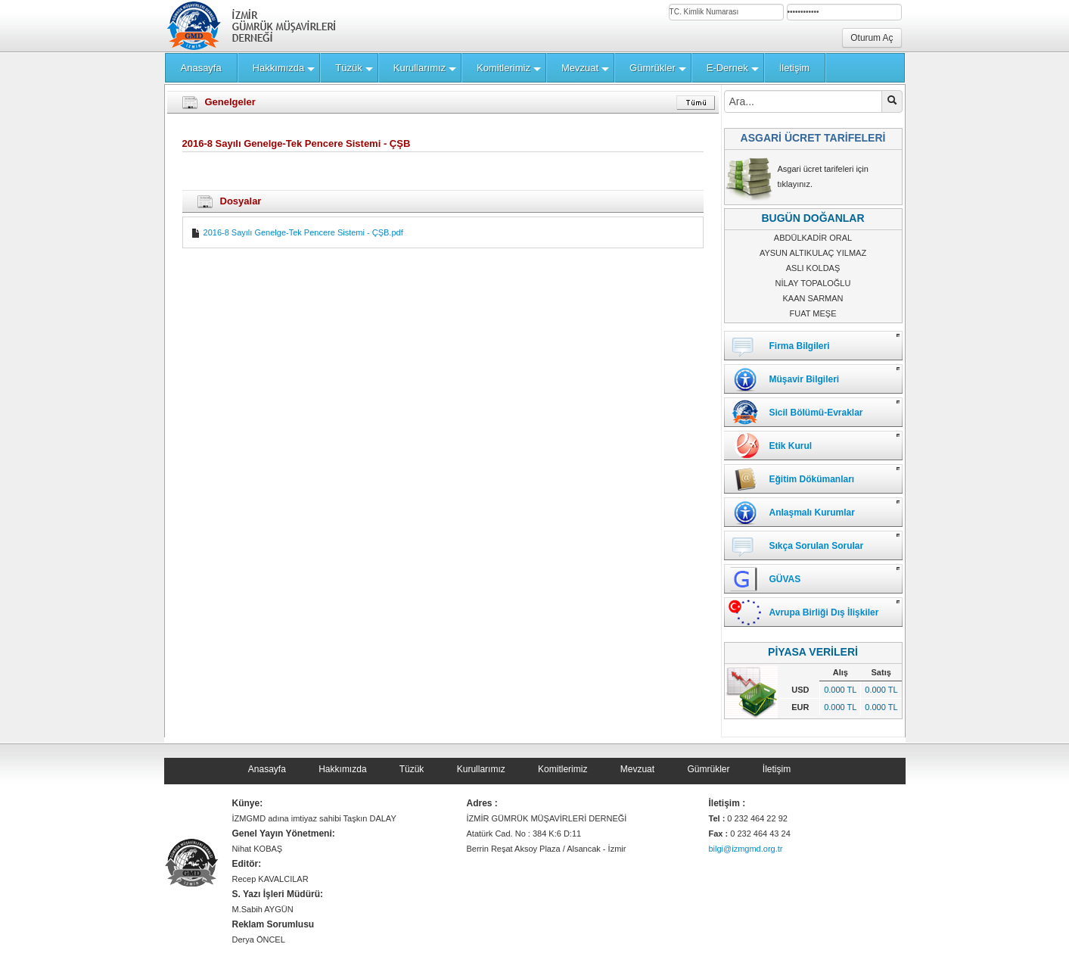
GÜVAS (785, 579)
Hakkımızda (342, 769)
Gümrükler (708, 769)
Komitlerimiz (562, 769)
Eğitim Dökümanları (812, 479)
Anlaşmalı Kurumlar (812, 512)
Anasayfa (267, 769)
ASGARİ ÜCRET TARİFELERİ (813, 138)
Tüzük (411, 769)
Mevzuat (637, 769)
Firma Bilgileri (799, 346)
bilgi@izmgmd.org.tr (746, 848)
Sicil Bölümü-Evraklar (816, 412)
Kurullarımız (481, 769)
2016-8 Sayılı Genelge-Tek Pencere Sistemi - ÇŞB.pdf (297, 232)
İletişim (777, 769)
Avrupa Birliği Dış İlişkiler (824, 612)
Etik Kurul (791, 446)
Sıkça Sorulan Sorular (816, 546)
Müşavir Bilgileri (804, 379)
